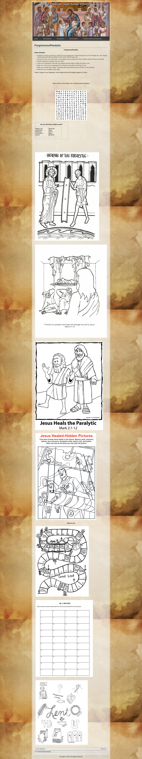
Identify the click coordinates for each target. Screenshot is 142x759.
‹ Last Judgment (40, 749)
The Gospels (61, 38)
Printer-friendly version (44, 751)
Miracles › (104, 749)
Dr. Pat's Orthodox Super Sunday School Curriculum (71, 4)
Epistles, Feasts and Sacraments (93, 38)
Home (36, 38)
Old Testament (48, 38)
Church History (74, 38)
